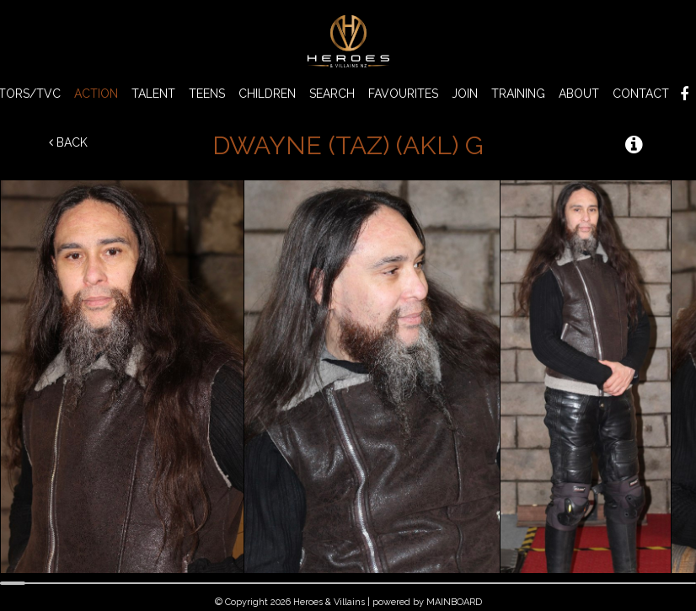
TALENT (153, 93)
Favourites (403, 93)
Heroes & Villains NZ (348, 41)
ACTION (96, 93)
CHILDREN (267, 93)
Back (68, 142)
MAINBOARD (454, 602)
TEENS (207, 93)
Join (465, 93)
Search (332, 93)
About (579, 93)
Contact (641, 93)
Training (518, 93)
